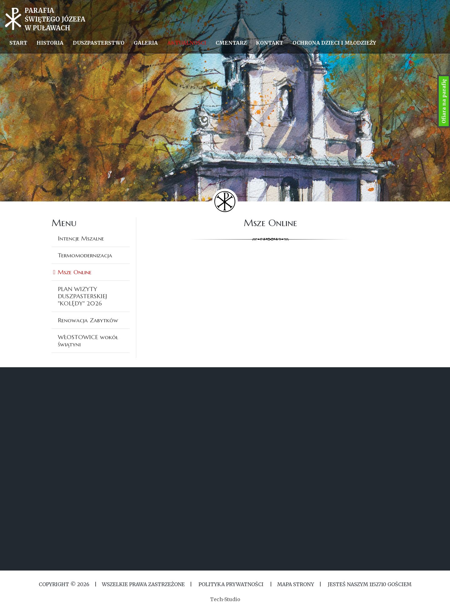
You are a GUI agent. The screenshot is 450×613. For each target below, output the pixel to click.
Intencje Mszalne (81, 238)
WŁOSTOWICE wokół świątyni (88, 340)
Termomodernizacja (85, 255)
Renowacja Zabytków (88, 320)
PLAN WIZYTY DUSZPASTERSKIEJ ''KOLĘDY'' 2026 (82, 296)
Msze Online (75, 272)
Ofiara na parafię (444, 101)
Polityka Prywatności (231, 584)
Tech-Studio (225, 599)
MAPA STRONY (295, 584)
